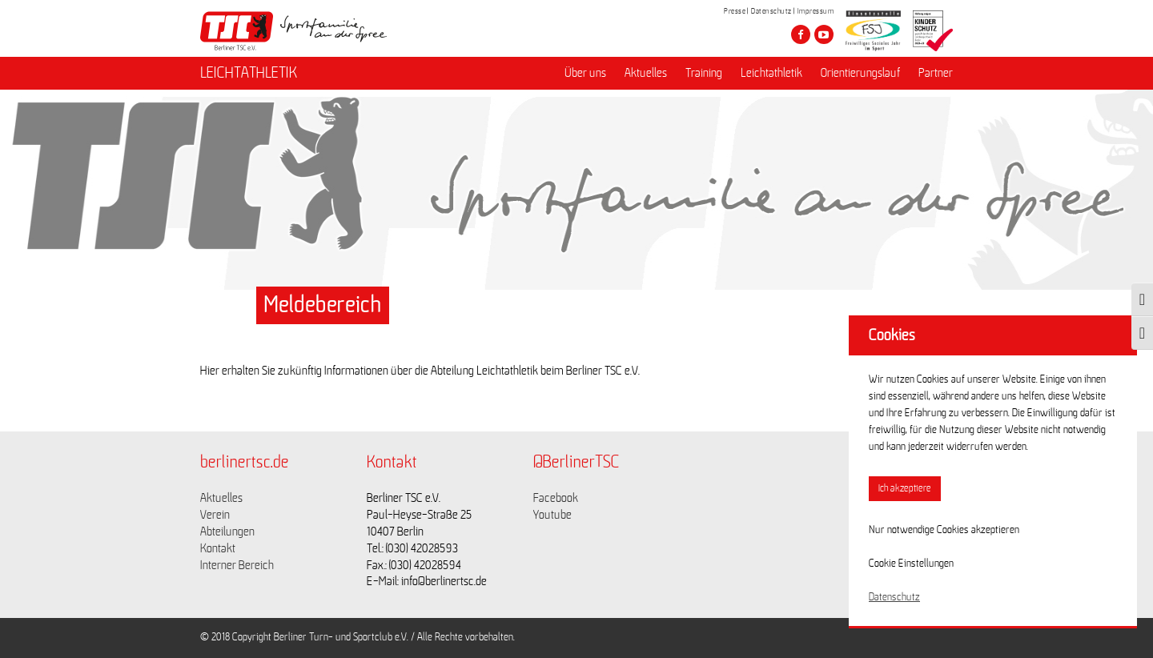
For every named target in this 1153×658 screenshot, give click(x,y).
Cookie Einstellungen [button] (911, 563)
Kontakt (217, 548)
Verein (215, 514)
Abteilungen (227, 531)
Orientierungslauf (860, 72)
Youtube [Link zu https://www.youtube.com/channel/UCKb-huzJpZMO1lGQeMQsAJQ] (552, 514)
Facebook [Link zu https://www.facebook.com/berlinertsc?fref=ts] (555, 497)
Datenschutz (771, 11)
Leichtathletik (771, 72)
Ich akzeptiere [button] (904, 488)
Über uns (585, 72)
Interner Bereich (237, 565)
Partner (935, 72)
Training (703, 72)
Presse (734, 11)
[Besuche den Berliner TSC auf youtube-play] (824, 34)
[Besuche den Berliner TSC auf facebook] (800, 34)
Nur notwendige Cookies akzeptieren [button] (944, 530)
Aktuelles (646, 72)
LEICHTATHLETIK (248, 73)
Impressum (815, 11)
